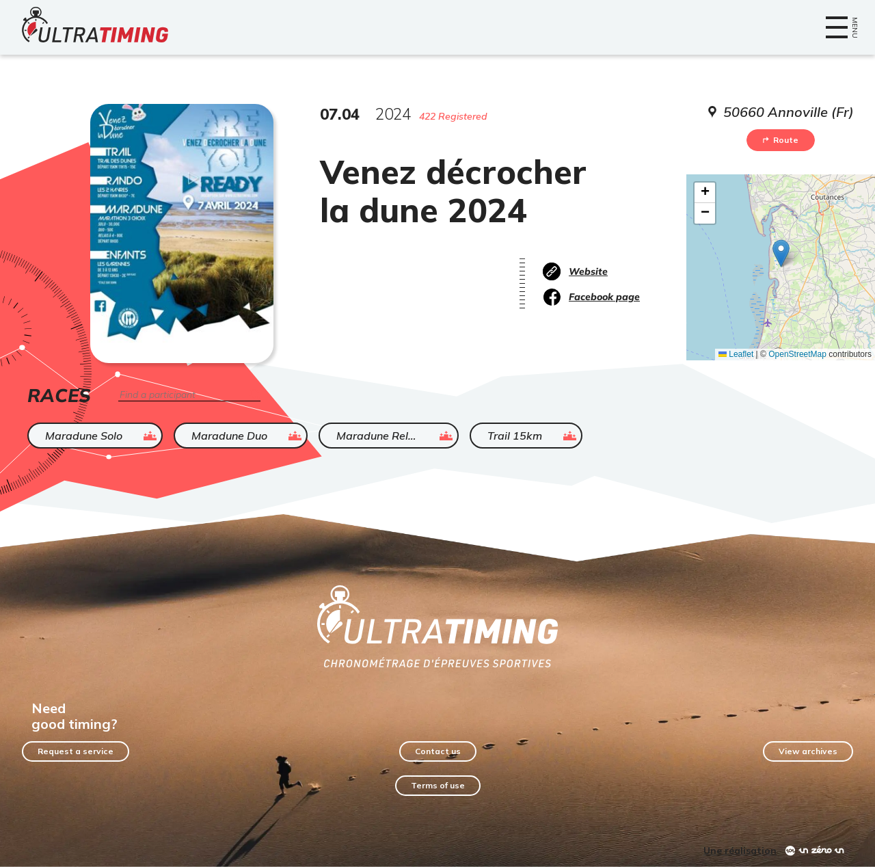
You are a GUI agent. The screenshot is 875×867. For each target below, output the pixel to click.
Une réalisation (740, 850)
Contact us (438, 751)
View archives (808, 751)
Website (588, 271)
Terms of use (438, 785)
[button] (781, 253)
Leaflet (735, 354)
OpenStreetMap (797, 354)
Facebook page (604, 296)
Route (780, 140)
